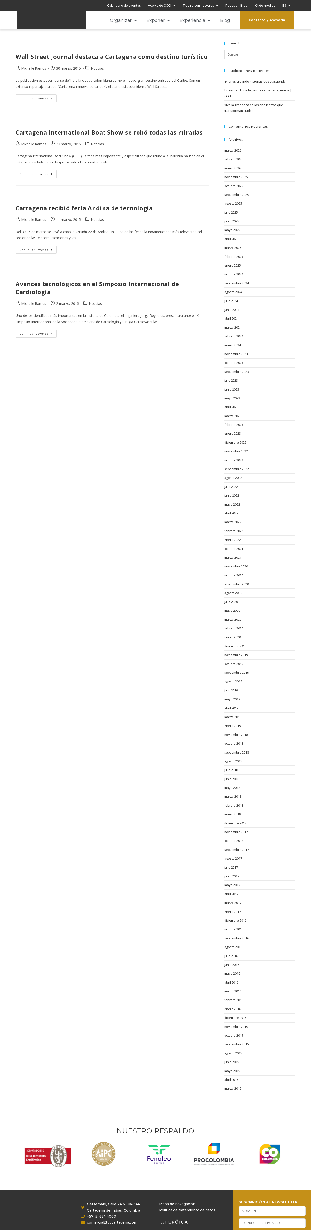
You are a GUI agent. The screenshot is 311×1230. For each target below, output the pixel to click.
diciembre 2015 (235, 1017)
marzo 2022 (232, 522)
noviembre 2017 (236, 832)
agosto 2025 (233, 203)
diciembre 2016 (235, 920)
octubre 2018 (233, 743)
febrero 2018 (233, 805)
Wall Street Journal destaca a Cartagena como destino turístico (111, 57)
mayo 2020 (232, 610)
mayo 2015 (232, 1071)
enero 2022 (232, 540)
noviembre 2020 (236, 566)
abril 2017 (231, 894)
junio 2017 (231, 876)
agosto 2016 (233, 947)
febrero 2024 (233, 336)
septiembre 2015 (236, 1044)
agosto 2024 (233, 292)
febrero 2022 (233, 531)
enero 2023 (232, 433)
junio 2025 (231, 221)
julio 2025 (231, 212)
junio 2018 (231, 779)
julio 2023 (231, 380)
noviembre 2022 (236, 451)
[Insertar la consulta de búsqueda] (259, 54)
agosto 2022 (233, 478)
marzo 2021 (232, 557)
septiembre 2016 (236, 938)
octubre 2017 (233, 840)
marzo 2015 (232, 1088)
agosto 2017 (233, 858)
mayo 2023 (232, 398)
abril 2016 (231, 982)
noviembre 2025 (236, 177)
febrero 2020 (233, 628)
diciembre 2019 (235, 646)
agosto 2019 (233, 681)
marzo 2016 (232, 991)
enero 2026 (232, 168)
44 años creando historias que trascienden (256, 81)
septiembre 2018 (236, 752)
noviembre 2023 (236, 354)
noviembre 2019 (236, 655)
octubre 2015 (233, 1035)
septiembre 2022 (236, 469)
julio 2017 (231, 867)
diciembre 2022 (235, 442)
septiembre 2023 (236, 371)
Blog (225, 20)
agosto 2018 (233, 761)
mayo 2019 (232, 699)
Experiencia (195, 20)
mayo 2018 (232, 787)
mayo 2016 (232, 973)
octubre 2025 (233, 186)
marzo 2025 (232, 247)
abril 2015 (231, 1079)
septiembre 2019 (236, 672)
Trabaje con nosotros (200, 5)
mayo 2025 (232, 230)
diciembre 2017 (235, 823)
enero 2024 (232, 345)
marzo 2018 (232, 796)
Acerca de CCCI (161, 5)
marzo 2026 (232, 150)
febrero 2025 (233, 256)
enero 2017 (232, 911)
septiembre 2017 (236, 849)
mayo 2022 (232, 504)
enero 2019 (232, 725)
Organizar (123, 20)
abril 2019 (231, 708)
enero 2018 (232, 814)
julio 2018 (231, 770)
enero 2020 (232, 637)
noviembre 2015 (236, 1026)
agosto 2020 (233, 593)
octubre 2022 (233, 460)
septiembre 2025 (236, 194)
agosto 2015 (233, 1053)
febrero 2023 (233, 424)
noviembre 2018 (236, 734)
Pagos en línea (236, 5)
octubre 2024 (233, 274)
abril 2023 (231, 407)
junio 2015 (231, 1062)
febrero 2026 (233, 159)
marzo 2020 (232, 619)
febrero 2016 (233, 1000)
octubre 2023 (233, 362)
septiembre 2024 (236, 283)
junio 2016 (231, 964)
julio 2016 (231, 956)
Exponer (158, 20)
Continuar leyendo (38, 97)
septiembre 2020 (236, 584)
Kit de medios (265, 5)
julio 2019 (231, 690)
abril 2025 (231, 239)
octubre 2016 (233, 929)
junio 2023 (231, 389)
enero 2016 (232, 1009)
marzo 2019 (232, 717)
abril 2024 (231, 318)
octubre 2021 (233, 549)
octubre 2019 (233, 664)
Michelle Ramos (33, 68)
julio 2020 (231, 602)
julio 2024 (231, 301)
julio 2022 (231, 487)
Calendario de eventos (124, 5)
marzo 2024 (232, 327)
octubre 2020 (233, 575)
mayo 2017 (232, 885)
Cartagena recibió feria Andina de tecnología (84, 208)
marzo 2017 (232, 902)
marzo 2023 (232, 416)
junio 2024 (231, 309)
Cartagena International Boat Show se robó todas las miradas (109, 132)
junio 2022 (231, 495)
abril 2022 (231, 513)
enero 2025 (232, 265)
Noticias (97, 68)
